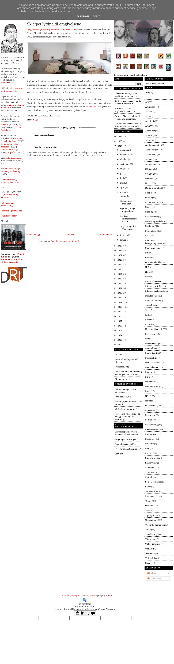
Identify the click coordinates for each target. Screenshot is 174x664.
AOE (147, 116)
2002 (120, 344)
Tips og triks (151, 515)
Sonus (14, 141)
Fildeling (149, 211)
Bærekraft (149, 178)
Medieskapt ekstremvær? (126, 409)
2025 (120, 141)
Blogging (149, 173)
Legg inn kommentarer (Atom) (65, 241)
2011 (120, 302)
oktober (124, 159)
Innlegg (151, 573)
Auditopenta (150, 154)
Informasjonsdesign (154, 281)
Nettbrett (149, 400)
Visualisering (151, 534)
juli (122, 173)
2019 (120, 264)
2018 (120, 269)
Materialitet (150, 348)
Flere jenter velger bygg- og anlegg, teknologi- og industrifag (127, 416)
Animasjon (150, 106)
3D (146, 97)
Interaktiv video (152, 300)
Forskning (149, 226)
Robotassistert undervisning (7, 204)
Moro (147, 391)
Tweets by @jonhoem (154, 83)
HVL (147, 272)
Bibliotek (149, 169)
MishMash (150, 381)
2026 (120, 136)
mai (122, 182)
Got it (96, 16)
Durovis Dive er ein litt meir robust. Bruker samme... (128, 117)
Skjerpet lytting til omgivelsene (54, 24)
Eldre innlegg (106, 234)
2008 (120, 316)
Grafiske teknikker (153, 262)
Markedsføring (152, 343)
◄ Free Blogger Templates (70, 596)
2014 (120, 288)
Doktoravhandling (153, 188)
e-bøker (148, 192)
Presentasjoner (151, 429)
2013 (120, 292)
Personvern (150, 415)
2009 (120, 311)
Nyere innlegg (33, 234)
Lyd (36, 120)
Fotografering (151, 231)
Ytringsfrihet (151, 558)
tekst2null (149, 505)
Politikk (148, 419)
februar (123, 235)
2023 (120, 245)
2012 (120, 297)
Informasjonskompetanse (156, 291)
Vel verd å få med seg (155, 524)
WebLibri (149, 548)
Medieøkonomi (152, 367)
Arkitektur (150, 130)
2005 (120, 330)
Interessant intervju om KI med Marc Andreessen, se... (127, 94)
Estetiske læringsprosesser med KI (128, 219)
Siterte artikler (7, 179)
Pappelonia (6, 141)
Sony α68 (119, 453)
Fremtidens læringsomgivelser (153, 242)
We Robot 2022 (122, 366)
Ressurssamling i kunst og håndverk (143, 73)
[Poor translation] (90, 613)
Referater (149, 443)
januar (123, 239)
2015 (120, 283)
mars (122, 192)
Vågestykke (150, 539)
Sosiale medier (152, 491)
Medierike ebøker (153, 362)
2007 (120, 321)
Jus (146, 310)
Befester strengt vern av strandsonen (125, 390)
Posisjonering (151, 424)
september (125, 164)
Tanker (148, 501)
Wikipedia (150, 553)
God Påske (124, 196)
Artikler (148, 135)
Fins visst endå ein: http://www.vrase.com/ (125, 110)
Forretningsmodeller (154, 221)
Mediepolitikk (151, 357)
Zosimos (5, 124)
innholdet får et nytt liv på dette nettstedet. (12, 261)
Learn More (82, 16)
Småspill (149, 477)
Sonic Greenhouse (153, 481)
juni (122, 178)
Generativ (149, 257)
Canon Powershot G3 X (125, 444)
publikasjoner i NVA (10, 182)
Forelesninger (151, 216)
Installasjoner (151, 295)
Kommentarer (154, 578)
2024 (120, 146)
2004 (120, 335)
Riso (147, 448)
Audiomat (149, 140)
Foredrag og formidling (11, 210)
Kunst (148, 324)
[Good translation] (79, 613)
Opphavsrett (150, 405)
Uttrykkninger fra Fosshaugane (127, 227)
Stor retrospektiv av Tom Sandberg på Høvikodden (126, 433)
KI (146, 314)
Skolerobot (150, 467)
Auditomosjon (8, 149)
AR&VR (149, 126)
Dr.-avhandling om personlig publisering (11, 170)
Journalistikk (151, 305)
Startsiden (69, 234)
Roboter (149, 453)
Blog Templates (91, 596)
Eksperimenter (151, 202)
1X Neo (118, 354)
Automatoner (151, 164)
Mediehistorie (151, 353)
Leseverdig (150, 334)
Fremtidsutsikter (152, 248)
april (122, 187)
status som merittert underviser (12, 89)
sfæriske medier (14, 158)
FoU (147, 235)
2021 (120, 255)
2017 (120, 274)
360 (147, 92)
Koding (148, 319)
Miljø (147, 376)
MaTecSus (5, 82)
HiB (147, 267)
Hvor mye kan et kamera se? (128, 448)
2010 (120, 307)
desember (125, 150)
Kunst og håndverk (153, 329)
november (125, 154)
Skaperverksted (152, 462)
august (123, 168)
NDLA (148, 396)
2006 (120, 325)
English (148, 207)
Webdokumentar (152, 543)
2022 (120, 250)
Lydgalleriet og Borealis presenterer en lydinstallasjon (51, 29)
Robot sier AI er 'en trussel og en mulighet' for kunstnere (128, 373)
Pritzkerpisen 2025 (123, 396)
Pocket (108, 596)
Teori (147, 510)
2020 (120, 260)
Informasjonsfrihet (153, 286)
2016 (120, 278)
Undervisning (151, 520)
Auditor (148, 159)
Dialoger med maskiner (126, 202)
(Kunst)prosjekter (9, 215)
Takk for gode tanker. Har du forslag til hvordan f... (128, 102)
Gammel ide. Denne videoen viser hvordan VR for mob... (128, 125)
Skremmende (151, 472)
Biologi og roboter (123, 379)
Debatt (148, 183)
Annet (148, 111)
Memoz (148, 372)
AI (146, 102)
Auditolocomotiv (153, 145)
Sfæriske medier (152, 458)
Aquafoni (12, 152)
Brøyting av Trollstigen (125, 439)
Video (148, 529)
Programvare (151, 434)
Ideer (147, 276)
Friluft (148, 252)
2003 (120, 340)
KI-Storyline (16, 138)
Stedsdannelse (151, 496)
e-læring (149, 197)
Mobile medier (152, 386)
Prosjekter (149, 439)
